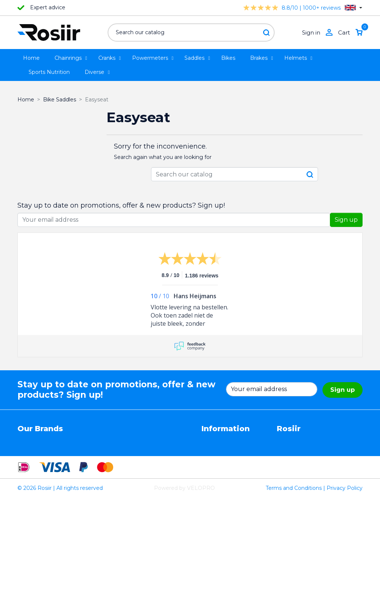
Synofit (138, 471)
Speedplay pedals (95, 471)
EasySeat (141, 439)
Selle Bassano (147, 463)
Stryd (136, 455)
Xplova (81, 463)
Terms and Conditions (294, 582)
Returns (212, 455)
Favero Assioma (149, 478)
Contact (212, 478)
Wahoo (26, 478)
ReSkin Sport (90, 486)
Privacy (211, 463)
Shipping (213, 471)
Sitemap (212, 486)
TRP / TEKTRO (36, 463)
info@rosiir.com (297, 502)
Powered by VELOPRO (184, 582)
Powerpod (31, 486)
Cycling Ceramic (94, 478)
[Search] (191, 32)
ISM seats (86, 455)
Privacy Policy (345, 582)
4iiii (21, 439)
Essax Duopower (39, 455)
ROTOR (139, 486)
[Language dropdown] (353, 7)
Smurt (25, 471)
